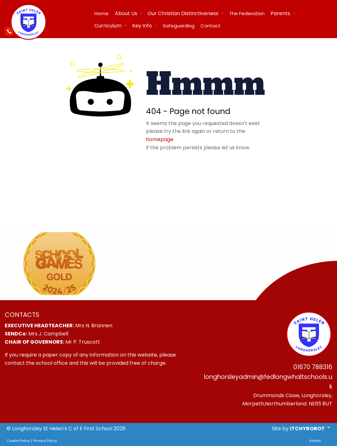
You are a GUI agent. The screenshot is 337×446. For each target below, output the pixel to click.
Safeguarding (178, 25)
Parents (280, 13)
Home (101, 13)
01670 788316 (312, 367)
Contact (210, 25)
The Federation (247, 13)
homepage (159, 139)
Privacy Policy (45, 440)
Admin (315, 440)
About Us (126, 13)
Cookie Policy (18, 440)
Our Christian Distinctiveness (183, 13)
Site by (281, 428)
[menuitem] (102, 14)
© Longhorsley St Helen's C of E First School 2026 (66, 428)
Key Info (142, 25)
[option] (59, 263)
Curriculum (107, 25)
